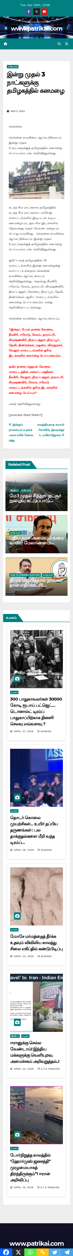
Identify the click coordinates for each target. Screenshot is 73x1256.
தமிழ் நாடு (12, 66)
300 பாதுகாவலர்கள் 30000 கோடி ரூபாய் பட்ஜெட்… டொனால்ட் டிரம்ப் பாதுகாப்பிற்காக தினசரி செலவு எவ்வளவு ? (36, 711)
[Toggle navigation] (66, 44)
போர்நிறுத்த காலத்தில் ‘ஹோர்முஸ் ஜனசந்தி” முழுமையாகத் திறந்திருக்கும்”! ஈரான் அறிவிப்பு (30, 1168)
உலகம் (14, 692)
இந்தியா (14, 490)
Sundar (44, 731)
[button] (59, 44)
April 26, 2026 (24, 850)
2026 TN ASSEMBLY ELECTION (25, 575)
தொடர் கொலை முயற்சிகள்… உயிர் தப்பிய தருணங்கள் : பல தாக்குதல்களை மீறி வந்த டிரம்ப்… (34, 830)
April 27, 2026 (24, 731)
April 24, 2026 (24, 956)
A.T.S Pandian (49, 1068)
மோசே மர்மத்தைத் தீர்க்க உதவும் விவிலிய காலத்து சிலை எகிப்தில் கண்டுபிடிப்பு (36, 942)
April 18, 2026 (24, 1187)
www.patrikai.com (36, 28)
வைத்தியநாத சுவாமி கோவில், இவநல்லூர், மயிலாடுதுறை (50, 430)
